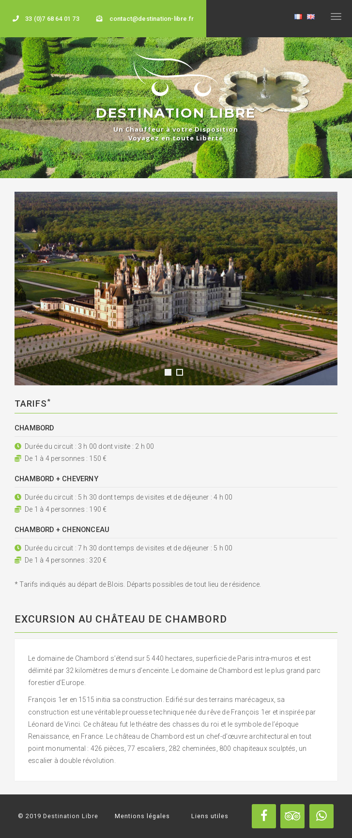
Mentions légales (142, 816)
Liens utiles (210, 816)
